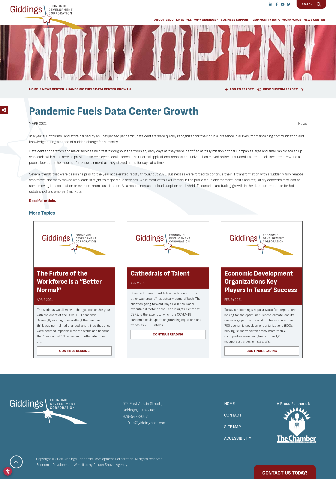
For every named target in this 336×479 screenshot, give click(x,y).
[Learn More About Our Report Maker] (303, 89)
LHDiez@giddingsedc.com (144, 423)
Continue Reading (74, 351)
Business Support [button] (235, 20)
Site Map (232, 426)
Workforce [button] (291, 20)
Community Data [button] (266, 20)
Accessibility (237, 438)
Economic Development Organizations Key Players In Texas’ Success (260, 281)
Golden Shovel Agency (110, 465)
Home (229, 403)
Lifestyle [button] (184, 20)
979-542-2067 (135, 416)
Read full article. (42, 201)
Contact (233, 415)
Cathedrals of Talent (160, 273)
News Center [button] (314, 20)
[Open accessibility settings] (7, 471)
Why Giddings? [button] (206, 20)
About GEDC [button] (164, 20)
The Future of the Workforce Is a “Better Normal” (69, 281)
